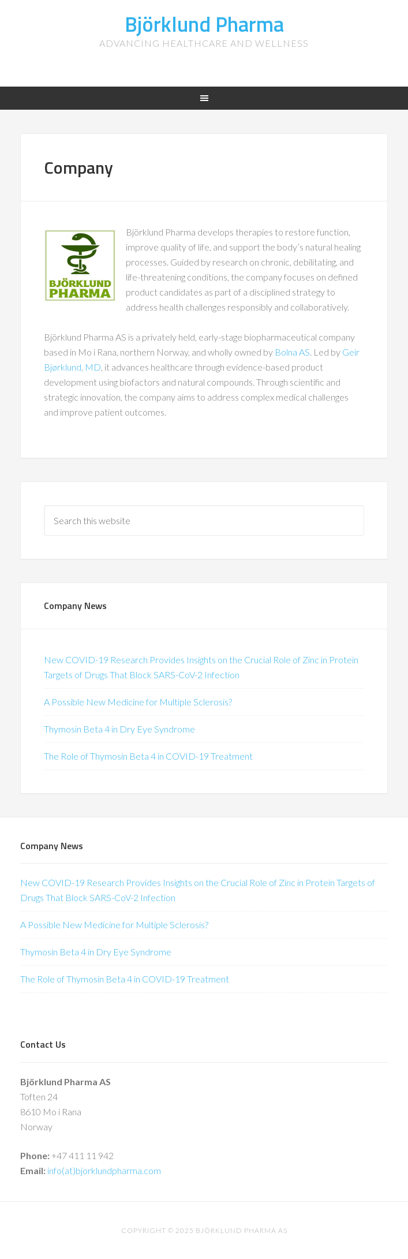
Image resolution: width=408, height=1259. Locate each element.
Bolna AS (292, 351)
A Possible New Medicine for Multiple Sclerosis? (138, 701)
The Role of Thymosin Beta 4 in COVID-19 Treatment (148, 755)
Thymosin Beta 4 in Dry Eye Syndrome (119, 728)
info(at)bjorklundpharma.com (104, 1170)
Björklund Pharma (204, 24)
